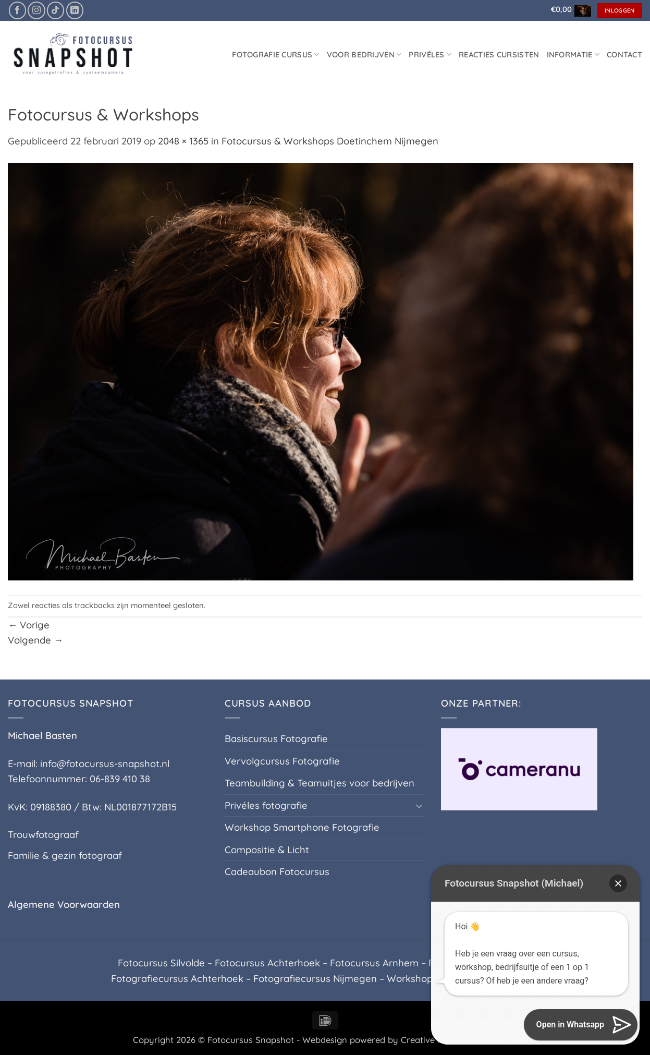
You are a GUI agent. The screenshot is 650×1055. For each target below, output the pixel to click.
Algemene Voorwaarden (64, 905)
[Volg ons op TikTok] (55, 10)
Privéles (430, 54)
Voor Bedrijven (364, 54)
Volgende (35, 640)
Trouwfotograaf (43, 835)
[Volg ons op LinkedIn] (74, 10)
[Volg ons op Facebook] (17, 10)
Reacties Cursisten (499, 54)
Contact (624, 54)
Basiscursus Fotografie (276, 739)
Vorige (29, 625)
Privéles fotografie (266, 805)
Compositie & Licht (267, 850)
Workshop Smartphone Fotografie (302, 827)
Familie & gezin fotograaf (65, 856)
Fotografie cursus (276, 54)
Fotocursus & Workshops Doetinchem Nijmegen (330, 141)
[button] (568, 9)
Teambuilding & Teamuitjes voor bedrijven (319, 783)
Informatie (573, 54)
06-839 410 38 (120, 779)
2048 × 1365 (183, 141)
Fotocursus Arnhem (374, 963)
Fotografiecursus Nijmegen (315, 979)
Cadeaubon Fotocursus (277, 872)
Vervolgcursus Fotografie (282, 761)
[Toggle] (419, 805)
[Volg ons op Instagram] (36, 10)
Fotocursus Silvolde (161, 963)
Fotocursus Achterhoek (267, 963)
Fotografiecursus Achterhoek (177, 979)
